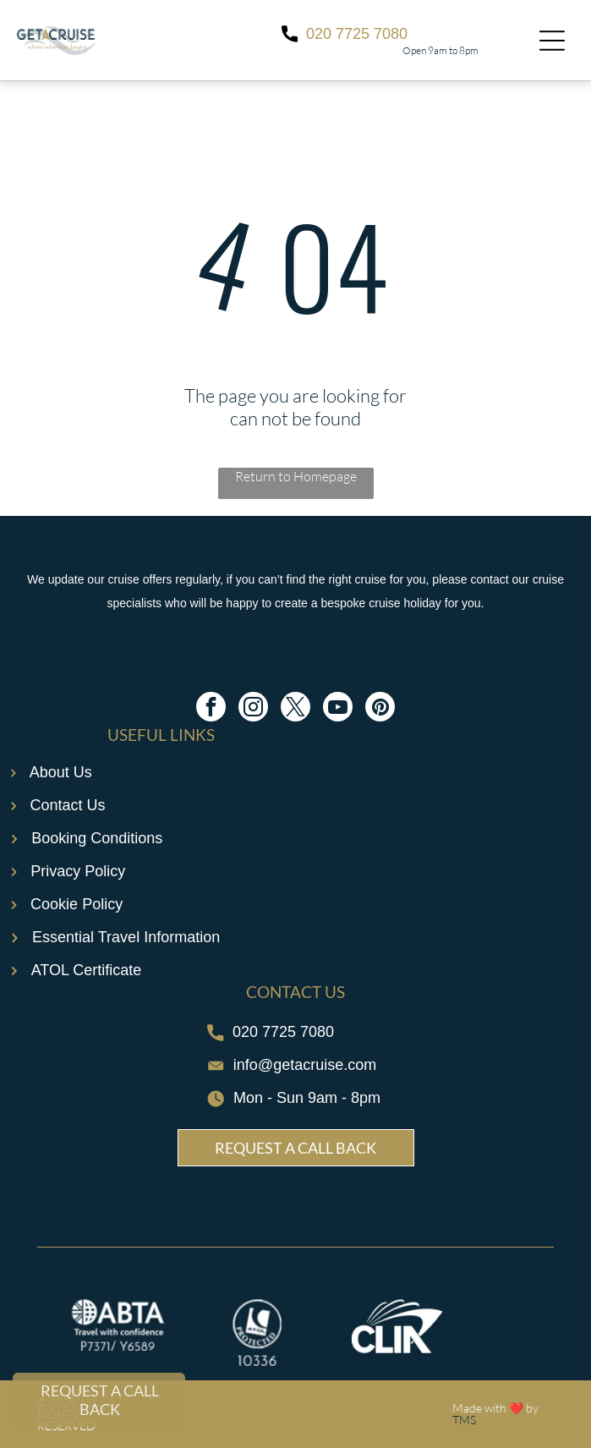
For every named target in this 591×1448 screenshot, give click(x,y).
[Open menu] (552, 40)
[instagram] (253, 709)
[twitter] (295, 709)
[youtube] (338, 709)
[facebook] (211, 709)
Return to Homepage (296, 476)
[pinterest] (380, 709)
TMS (464, 1419)
